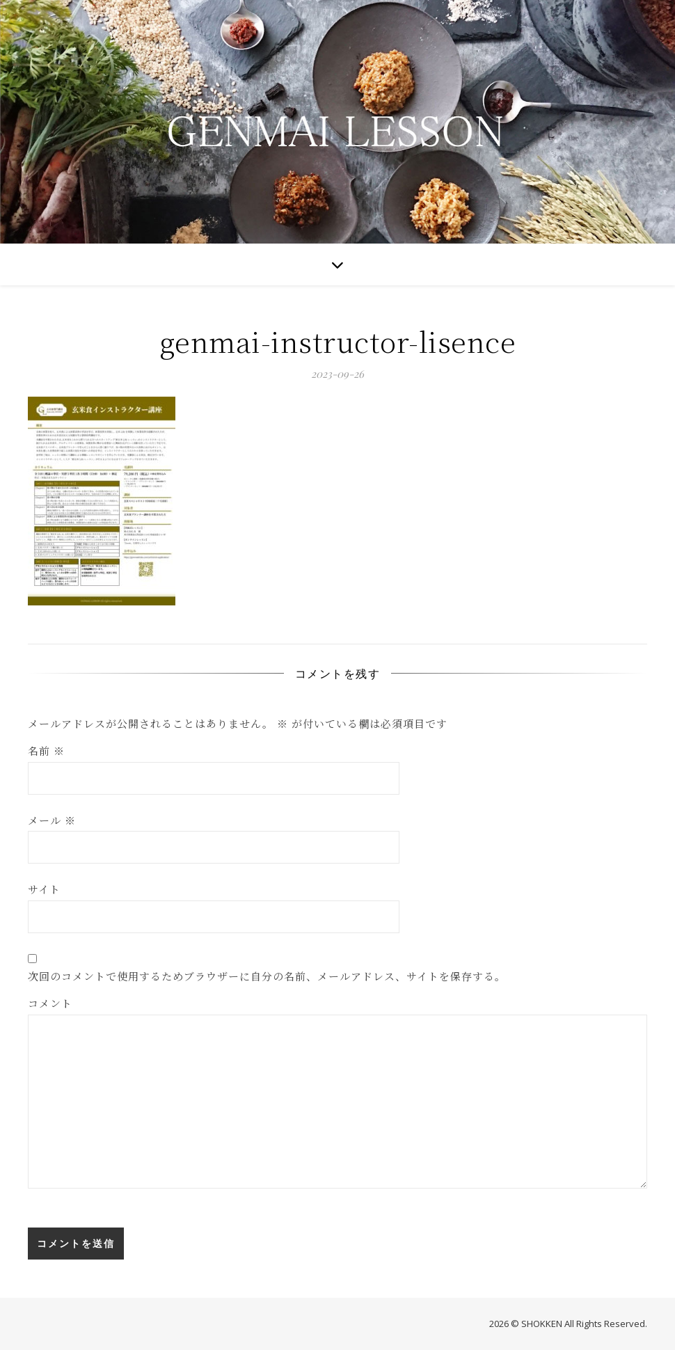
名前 (46, 750)
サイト (44, 889)
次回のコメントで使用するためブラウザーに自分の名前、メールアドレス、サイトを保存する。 (267, 976)
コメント (50, 1003)
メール (52, 820)
